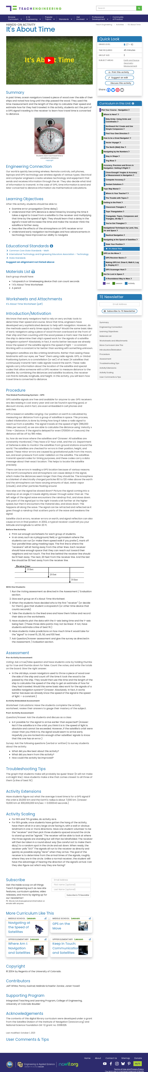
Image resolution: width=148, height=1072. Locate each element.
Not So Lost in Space (114, 274)
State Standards (16, 258)
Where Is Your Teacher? (117, 193)
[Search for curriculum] (139, 8)
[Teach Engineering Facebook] (110, 1063)
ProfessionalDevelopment (100, 18)
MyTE (137, 1063)
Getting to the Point (113, 202)
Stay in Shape (113, 156)
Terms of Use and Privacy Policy (129, 1069)
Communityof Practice (118, 18)
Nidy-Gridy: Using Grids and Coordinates (118, 120)
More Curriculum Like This (111, 345)
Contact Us (111, 1058)
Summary (104, 322)
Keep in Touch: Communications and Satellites (66, 948)
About (98, 1058)
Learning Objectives (109, 331)
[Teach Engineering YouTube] (104, 1063)
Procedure (105, 354)
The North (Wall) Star (116, 147)
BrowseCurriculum (15, 18)
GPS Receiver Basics (116, 258)
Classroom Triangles (116, 207)
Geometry (128, 63)
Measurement (130, 66)
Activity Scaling (106, 372)
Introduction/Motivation (110, 349)
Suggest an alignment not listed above (30, 262)
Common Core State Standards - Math (27, 250)
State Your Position (115, 244)
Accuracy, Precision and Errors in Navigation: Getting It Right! (119, 166)
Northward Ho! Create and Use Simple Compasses (119, 127)
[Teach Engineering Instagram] (116, 1063)
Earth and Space (131, 60)
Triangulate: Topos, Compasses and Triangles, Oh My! (122, 217)
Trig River (111, 161)
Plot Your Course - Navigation (115, 110)
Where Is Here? (111, 114)
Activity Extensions (108, 368)
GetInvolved (82, 18)
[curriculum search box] (116, 8)
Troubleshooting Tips (109, 363)
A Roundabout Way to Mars (119, 279)
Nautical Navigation (115, 235)
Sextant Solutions (114, 184)
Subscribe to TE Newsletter (78, 895)
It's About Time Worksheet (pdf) (24, 304)
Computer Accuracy (115, 180)
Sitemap (125, 1058)
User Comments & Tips (110, 377)
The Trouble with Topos (117, 198)
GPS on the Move (112, 253)
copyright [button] (49, 160)
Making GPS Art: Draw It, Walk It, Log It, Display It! (122, 263)
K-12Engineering (33, 18)
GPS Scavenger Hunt (116, 269)
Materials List (105, 336)
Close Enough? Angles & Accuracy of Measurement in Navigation (121, 173)
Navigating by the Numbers (117, 152)
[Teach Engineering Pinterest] (128, 1063)
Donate (138, 1058)
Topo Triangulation (115, 211)
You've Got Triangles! (116, 223)
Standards (65, 19)
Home (87, 1058)
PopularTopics (49, 18)
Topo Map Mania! (112, 189)
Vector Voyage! (113, 142)
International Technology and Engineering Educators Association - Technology (47, 254)
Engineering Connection (111, 327)
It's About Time (114, 249)
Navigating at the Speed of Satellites (121, 240)
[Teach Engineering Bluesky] (122, 1063)
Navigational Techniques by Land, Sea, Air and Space (121, 229)
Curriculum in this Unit (116, 103)
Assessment (105, 358)
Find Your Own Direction (118, 133)
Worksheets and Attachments (113, 340)
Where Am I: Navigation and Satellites (19, 948)
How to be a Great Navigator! (117, 138)
